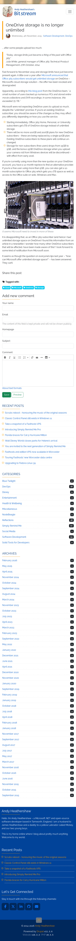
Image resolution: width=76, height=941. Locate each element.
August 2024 (8, 594)
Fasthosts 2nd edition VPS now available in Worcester (32, 452)
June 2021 (7, 661)
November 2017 (10, 733)
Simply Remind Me (11, 525)
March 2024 (8, 599)
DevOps (69, 36)
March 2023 (8, 627)
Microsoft (17, 288)
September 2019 (10, 689)
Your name (8, 303)
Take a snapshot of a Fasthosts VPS (23, 424)
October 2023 (9, 610)
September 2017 (10, 739)
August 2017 (8, 745)
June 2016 (7, 778)
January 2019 (9, 700)
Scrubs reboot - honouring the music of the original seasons (36, 412)
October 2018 (9, 706)
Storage (40, 288)
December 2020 (10, 672)
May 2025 (7, 566)
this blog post (35, 91)
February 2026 (9, 560)
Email (5, 314)
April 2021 (7, 666)
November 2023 (10, 605)
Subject (6, 341)
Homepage (8, 329)
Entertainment (9, 497)
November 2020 (10, 678)
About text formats (12, 388)
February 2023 (9, 633)
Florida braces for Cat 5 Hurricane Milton (26, 435)
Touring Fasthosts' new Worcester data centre (28, 457)
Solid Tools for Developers (15, 542)
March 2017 (8, 761)
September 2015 (10, 795)
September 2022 (10, 638)
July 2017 (7, 750)
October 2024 (9, 582)
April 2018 (7, 717)
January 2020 (9, 683)
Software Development (53, 36)
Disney (5, 492)
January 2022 (9, 650)
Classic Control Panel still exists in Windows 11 (28, 418)
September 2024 (10, 588)
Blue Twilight (8, 481)
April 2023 (7, 622)
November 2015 (10, 784)
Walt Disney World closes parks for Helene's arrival (31, 440)
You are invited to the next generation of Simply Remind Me (35, 446)
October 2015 (9, 789)
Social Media (8, 531)
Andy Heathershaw (19, 11)
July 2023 (7, 616)
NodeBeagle (8, 514)
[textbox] (38, 373)
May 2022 (7, 644)
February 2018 (9, 722)
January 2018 (9, 728)
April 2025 (7, 571)
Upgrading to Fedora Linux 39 (20, 463)
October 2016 (9, 773)
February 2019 (9, 694)
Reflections (8, 520)
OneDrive (29, 288)
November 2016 (10, 767)
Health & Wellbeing (12, 503)
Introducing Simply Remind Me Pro (23, 429)
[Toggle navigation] (70, 11)
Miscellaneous (9, 509)
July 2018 (7, 711)
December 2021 (10, 655)
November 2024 (10, 577)
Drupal (40, 931)
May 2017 (7, 756)
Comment (7, 352)
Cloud (7, 288)
